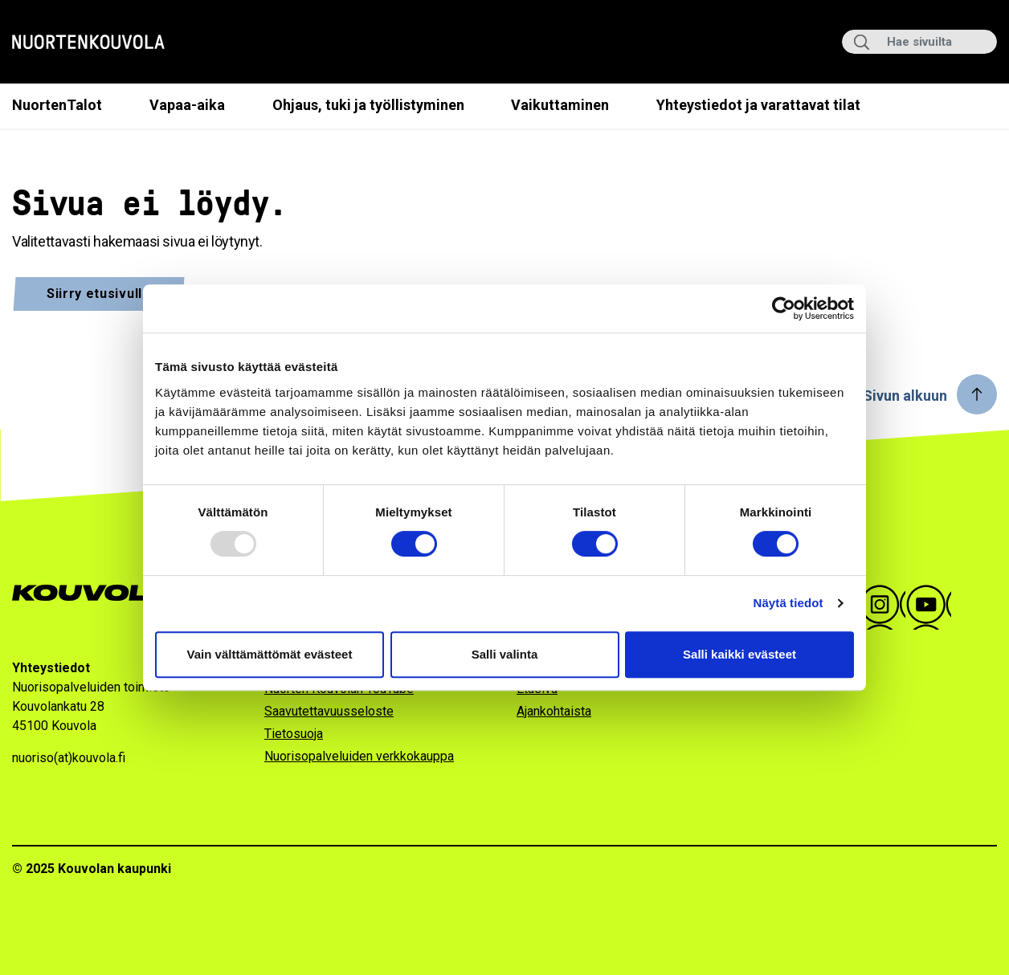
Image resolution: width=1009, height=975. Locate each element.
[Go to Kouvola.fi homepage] (98, 593)
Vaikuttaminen (560, 104)
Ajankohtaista (554, 711)
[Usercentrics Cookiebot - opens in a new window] (783, 308)
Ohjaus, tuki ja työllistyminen (368, 104)
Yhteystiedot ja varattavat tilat (758, 104)
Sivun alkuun (905, 395)
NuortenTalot (57, 104)
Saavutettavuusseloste (329, 711)
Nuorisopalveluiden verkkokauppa (359, 756)
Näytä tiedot (788, 603)
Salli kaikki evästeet (739, 654)
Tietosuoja (293, 733)
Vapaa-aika (187, 104)
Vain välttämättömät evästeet (270, 654)
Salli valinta (505, 654)
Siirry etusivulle (99, 293)
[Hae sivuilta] (919, 42)
